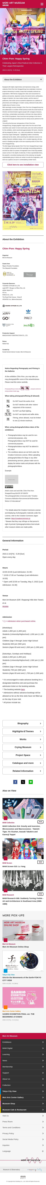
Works (23, 739)
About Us (6, 1079)
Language (6, 1151)
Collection (6, 1085)
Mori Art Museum (9, 1036)
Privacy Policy (8, 1133)
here (18, 391)
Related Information (23, 771)
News (4, 1060)
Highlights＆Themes (23, 731)
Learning (6, 1054)
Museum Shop (8, 1104)
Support (5, 1073)
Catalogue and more (23, 763)
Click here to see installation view (23, 165)
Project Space (23, 755)
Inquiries (5, 1145)
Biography (23, 723)
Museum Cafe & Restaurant (14, 1110)
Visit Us (5, 1116)
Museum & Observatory (11, 1169)
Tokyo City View (9, 1091)
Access (5, 606)
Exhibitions (6, 1042)
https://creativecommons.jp (20, 518)
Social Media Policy (10, 1139)
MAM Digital (7, 1048)
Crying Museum (23, 747)
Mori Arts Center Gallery (13, 1097)
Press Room (7, 1122)
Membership (7, 1067)
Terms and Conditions (11, 1127)
